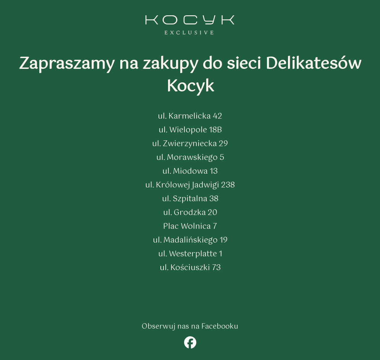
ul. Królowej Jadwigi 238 (190, 185)
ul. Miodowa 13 (190, 171)
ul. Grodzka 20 (190, 213)
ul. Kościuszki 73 (190, 268)
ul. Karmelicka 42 (190, 116)
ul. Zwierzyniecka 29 (190, 144)
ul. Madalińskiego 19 (190, 240)
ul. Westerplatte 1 (190, 254)
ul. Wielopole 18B (190, 130)
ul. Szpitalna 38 (190, 199)
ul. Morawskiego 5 (190, 157)
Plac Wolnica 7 (190, 226)
